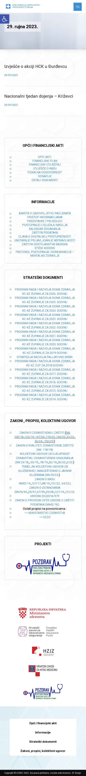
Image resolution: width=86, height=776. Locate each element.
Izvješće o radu (45, 168)
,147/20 (39, 437)
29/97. (32, 492)
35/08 (50, 492)
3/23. (70, 462)
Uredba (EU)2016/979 (44, 496)
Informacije (43, 732)
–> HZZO (44, 517)
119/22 (50, 437)
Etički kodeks (45, 248)
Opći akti (44, 157)
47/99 (41, 492)
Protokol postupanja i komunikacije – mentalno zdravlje (45, 253)
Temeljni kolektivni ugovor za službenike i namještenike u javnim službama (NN (44, 471)
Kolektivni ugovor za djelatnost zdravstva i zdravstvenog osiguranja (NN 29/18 (44, 458)
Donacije (45, 176)
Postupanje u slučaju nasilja (44, 225)
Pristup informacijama (44, 217)
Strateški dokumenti (43, 741)
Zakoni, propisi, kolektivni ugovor (42, 751)
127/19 (59, 492)
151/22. (70, 492)
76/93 (23, 492)
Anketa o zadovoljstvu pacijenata (45, 213)
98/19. (46, 483)
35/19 (34, 462)
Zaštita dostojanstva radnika (45, 244)
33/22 (70, 437)
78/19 (44, 462)
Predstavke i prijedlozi (44, 221)
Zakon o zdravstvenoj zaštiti (42, 432)
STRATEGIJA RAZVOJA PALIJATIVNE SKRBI (45, 357)
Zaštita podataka (45, 232)
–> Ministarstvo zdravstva (44, 513)
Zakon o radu (45, 479)
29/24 (54, 475)
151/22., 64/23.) (61, 483)
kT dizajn (76, 773)
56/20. (62, 462)
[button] (4, 19)
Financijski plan (44, 161)
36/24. (39, 441)
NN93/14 (24, 483)
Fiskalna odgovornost (44, 172)
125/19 (29, 437)
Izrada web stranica (60, 773)
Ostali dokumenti (45, 180)
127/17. (36, 483)
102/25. (49, 441)
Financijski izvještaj (45, 164)
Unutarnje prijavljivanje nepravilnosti (44, 240)
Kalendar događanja (44, 229)
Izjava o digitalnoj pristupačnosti (44, 236)
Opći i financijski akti (43, 723)
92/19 (53, 462)
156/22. (61, 437)
